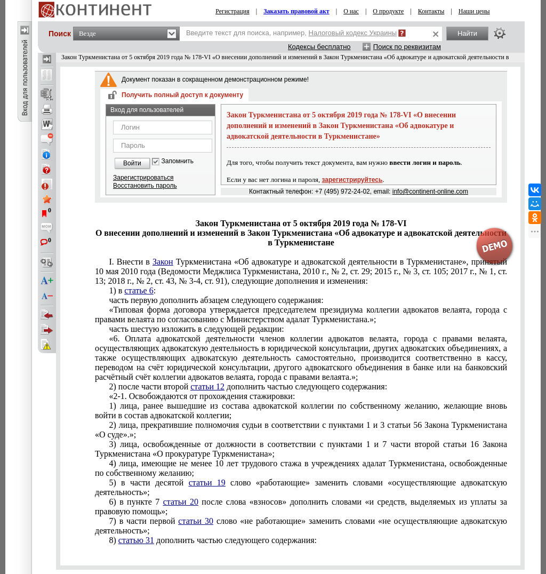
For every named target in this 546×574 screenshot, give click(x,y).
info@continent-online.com (430, 191)
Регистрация (232, 11)
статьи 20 (180, 501)
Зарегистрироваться (143, 177)
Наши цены (474, 11)
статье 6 (138, 290)
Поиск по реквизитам (407, 47)
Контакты (431, 11)
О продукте (388, 11)
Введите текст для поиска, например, (291, 33)
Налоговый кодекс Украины (353, 33)
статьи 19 (207, 482)
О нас (351, 11)
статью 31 (136, 540)
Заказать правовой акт (296, 11)
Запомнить (178, 161)
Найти (467, 33)
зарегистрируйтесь (352, 180)
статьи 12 (207, 386)
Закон (162, 261)
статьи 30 (195, 520)
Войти (132, 163)
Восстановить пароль (145, 185)
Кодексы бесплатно (319, 47)
